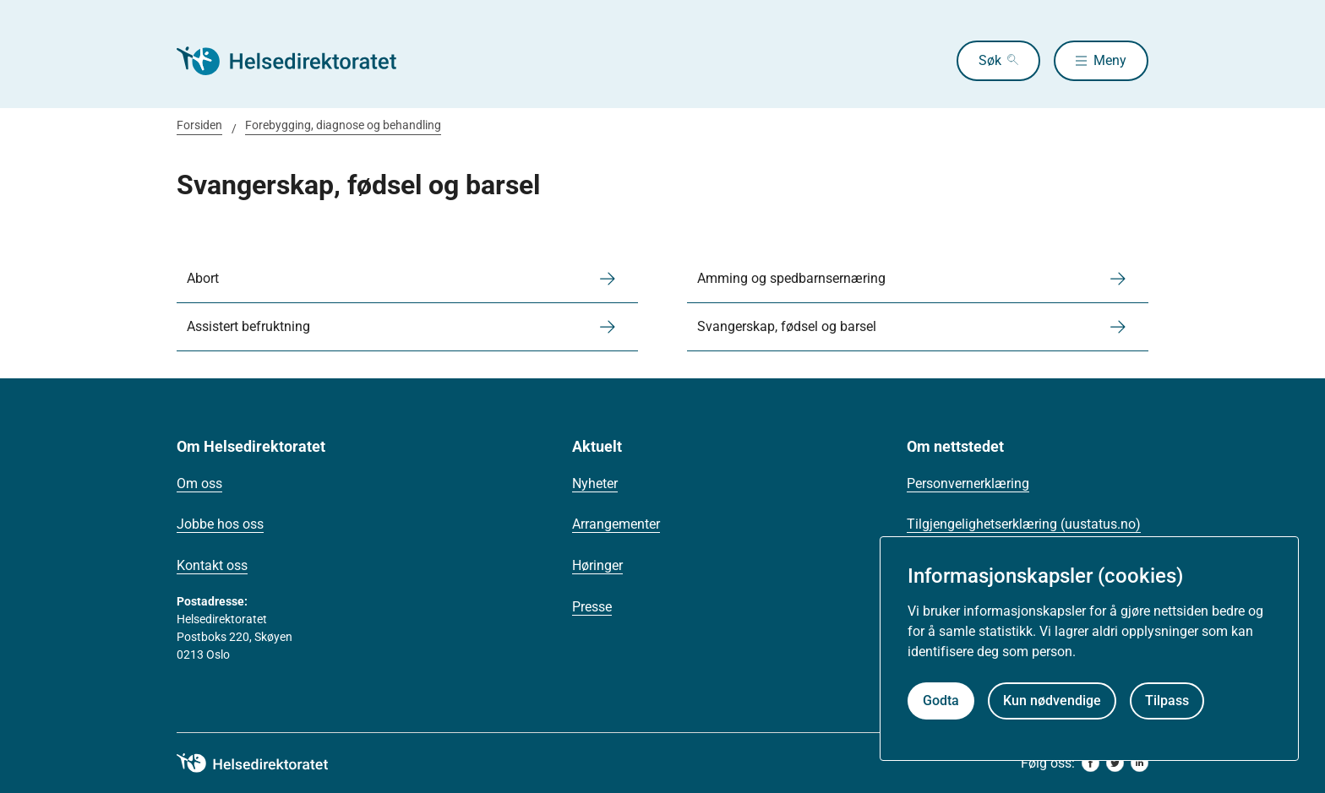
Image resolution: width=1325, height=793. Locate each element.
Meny (1109, 60)
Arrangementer (616, 524)
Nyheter (595, 483)
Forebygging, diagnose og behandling (343, 125)
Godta (941, 701)
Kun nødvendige (1052, 701)
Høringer (597, 565)
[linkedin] (1139, 763)
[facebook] (1090, 763)
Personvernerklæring (968, 483)
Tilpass (1167, 701)
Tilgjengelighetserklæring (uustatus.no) (1024, 524)
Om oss (199, 483)
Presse (592, 607)
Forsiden (199, 125)
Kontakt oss (212, 565)
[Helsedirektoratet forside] (298, 60)
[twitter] (1115, 763)
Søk (990, 60)
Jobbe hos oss (220, 524)
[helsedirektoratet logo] (264, 763)
